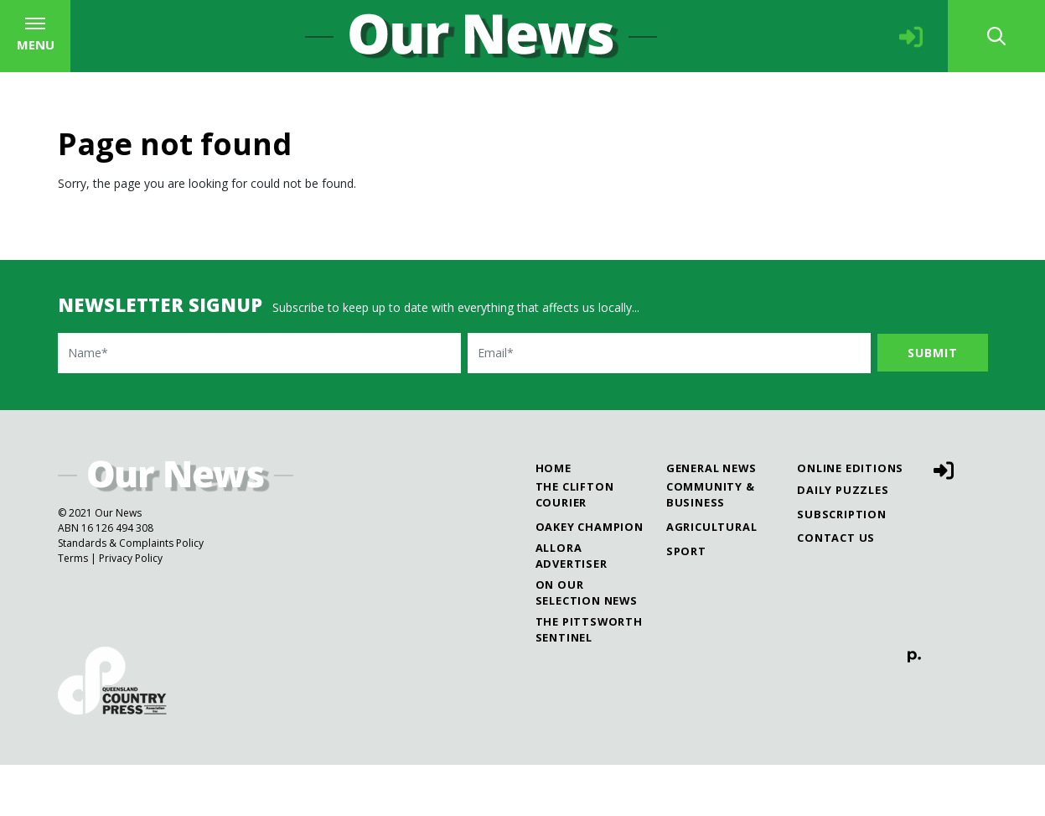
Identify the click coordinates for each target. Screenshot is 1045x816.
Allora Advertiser (525, 24)
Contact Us (836, 588)
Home (553, 519)
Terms (73, 609)
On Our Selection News (716, 24)
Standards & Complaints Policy (131, 594)
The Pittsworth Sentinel (934, 24)
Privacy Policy (131, 609)
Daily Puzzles (842, 540)
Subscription (842, 564)
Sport (686, 601)
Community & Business (710, 545)
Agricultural (712, 577)
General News (711, 519)
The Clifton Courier (188, 24)
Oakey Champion (361, 24)
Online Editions (850, 519)
